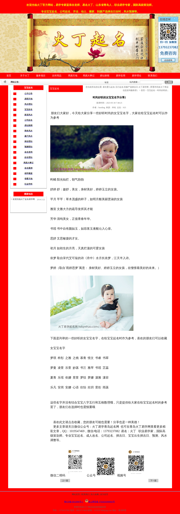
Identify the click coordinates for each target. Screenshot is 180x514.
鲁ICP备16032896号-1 (73, 502)
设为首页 (104, 494)
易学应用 (120, 75)
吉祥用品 (56, 75)
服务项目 (40, 75)
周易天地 (72, 75)
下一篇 (153, 480)
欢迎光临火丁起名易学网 (24, 199)
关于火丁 (24, 75)
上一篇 (65, 480)
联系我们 (152, 75)
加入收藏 (95, 494)
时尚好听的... (163, 90)
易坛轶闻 (104, 75)
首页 (8, 75)
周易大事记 (88, 75)
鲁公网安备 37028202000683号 (100, 502)
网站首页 (76, 494)
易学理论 (136, 75)
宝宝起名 (54, 88)
